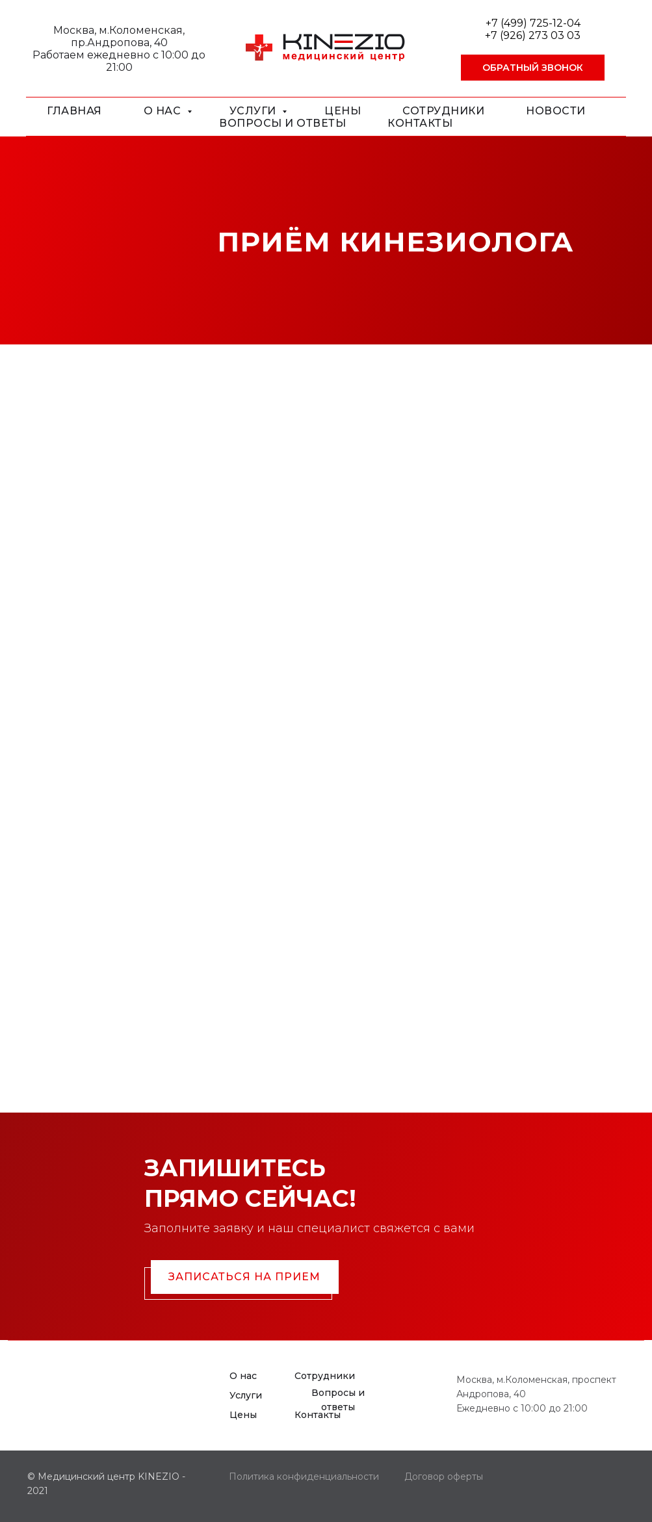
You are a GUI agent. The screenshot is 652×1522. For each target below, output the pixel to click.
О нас (164, 111)
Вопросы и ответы (282, 123)
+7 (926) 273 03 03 (532, 35)
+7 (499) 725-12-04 (533, 23)
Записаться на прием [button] (244, 1276)
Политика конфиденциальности (304, 1476)
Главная (74, 111)
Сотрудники (443, 111)
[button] (533, 68)
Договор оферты (443, 1476)
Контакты (419, 123)
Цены (342, 111)
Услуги (254, 111)
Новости (556, 111)
